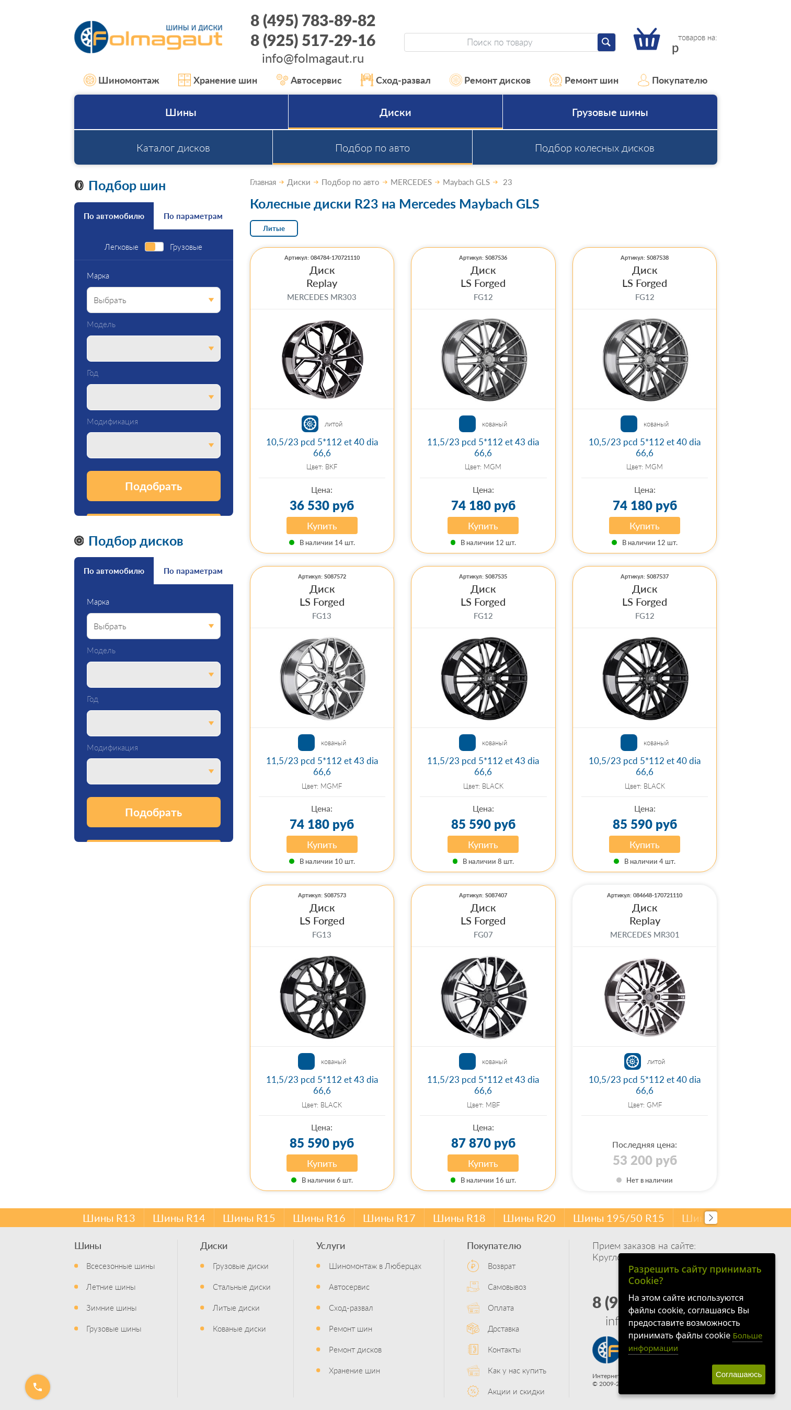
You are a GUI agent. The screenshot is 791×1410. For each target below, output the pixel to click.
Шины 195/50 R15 (618, 1217)
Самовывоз (507, 1286)
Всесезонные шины (120, 1265)
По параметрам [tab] (193, 215)
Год (92, 373)
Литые (274, 228)
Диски (395, 112)
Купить (322, 525)
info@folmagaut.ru (313, 57)
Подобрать (153, 485)
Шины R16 (319, 1217)
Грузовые (186, 247)
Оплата (501, 1307)
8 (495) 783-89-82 (312, 20)
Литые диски (236, 1307)
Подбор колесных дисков (595, 147)
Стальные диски (242, 1286)
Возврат (501, 1265)
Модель (101, 324)
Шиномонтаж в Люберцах (375, 1265)
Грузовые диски (241, 1265)
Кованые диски (239, 1328)
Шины (181, 112)
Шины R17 (389, 1217)
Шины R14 (179, 1217)
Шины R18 (459, 1217)
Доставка (503, 1328)
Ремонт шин (583, 80)
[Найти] (606, 42)
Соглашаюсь (739, 1374)
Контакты (504, 1349)
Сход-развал (396, 80)
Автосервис (309, 80)
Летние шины (110, 1286)
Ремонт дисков (490, 80)
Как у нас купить (517, 1370)
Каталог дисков (173, 147)
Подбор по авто (372, 147)
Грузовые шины (610, 112)
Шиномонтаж (122, 80)
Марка (98, 276)
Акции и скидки (516, 1390)
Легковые (122, 247)
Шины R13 (109, 1217)
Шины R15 (249, 1217)
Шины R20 (529, 1217)
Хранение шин (217, 80)
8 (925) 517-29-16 (312, 40)
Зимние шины (111, 1307)
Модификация (112, 421)
